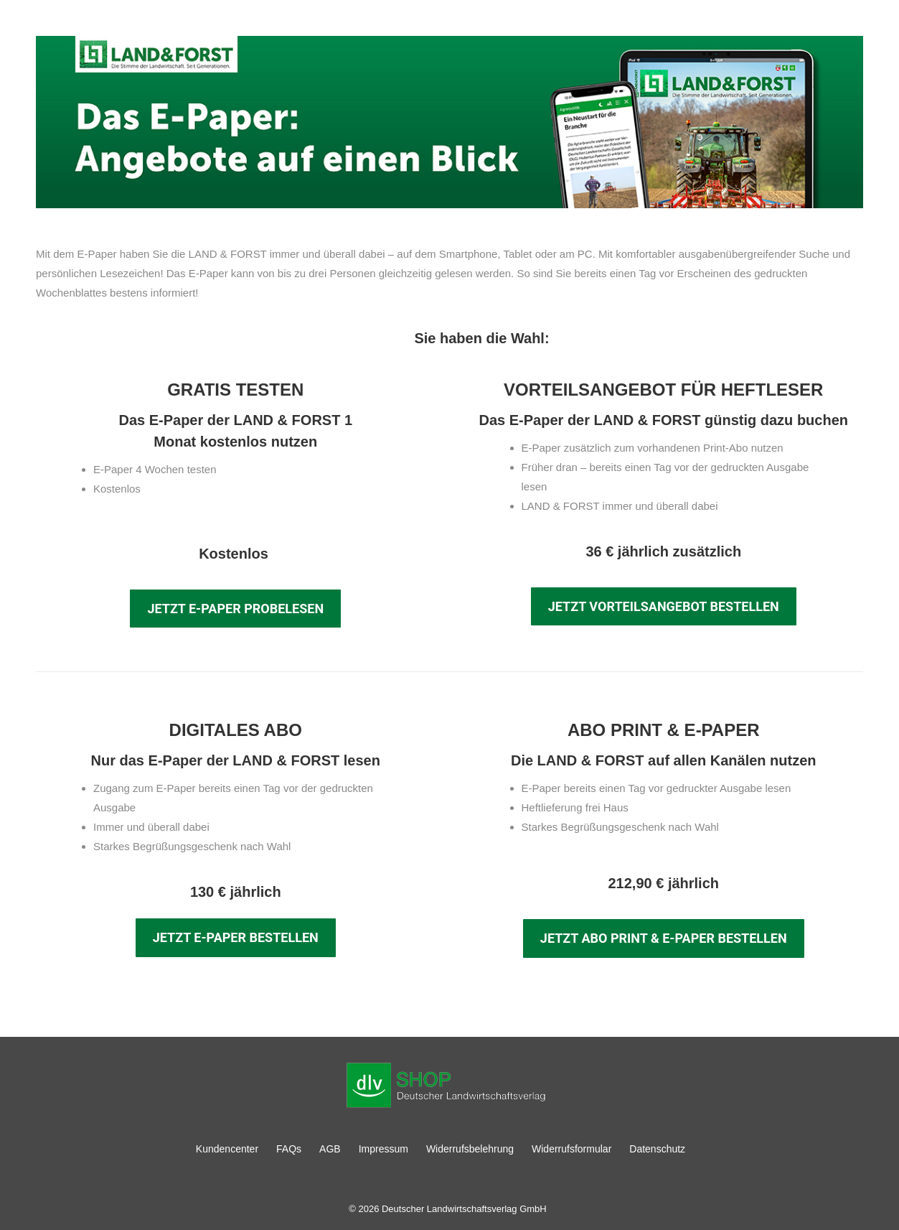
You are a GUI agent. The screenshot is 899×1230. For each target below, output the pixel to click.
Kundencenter (227, 1149)
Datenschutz (657, 1149)
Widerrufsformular (571, 1149)
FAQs (288, 1149)
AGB (330, 1149)
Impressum (383, 1149)
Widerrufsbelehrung (470, 1149)
